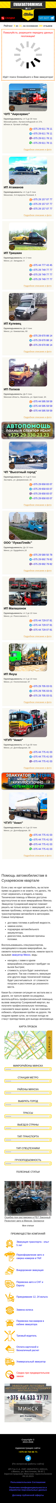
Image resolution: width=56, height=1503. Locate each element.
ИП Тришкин (13, 253)
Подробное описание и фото (38, 149)
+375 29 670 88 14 (42, 335)
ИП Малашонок (15, 608)
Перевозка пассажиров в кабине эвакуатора (30, 1322)
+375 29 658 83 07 (42, 484)
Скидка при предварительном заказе (32, 1374)
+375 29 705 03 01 (42, 686)
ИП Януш (10, 674)
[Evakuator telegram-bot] (46, 18)
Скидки (10, 18)
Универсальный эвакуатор (31, 1361)
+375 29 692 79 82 (42, 559)
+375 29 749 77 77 (42, 270)
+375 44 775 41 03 (42, 752)
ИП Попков (12, 389)
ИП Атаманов (13, 187)
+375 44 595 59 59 (42, 401)
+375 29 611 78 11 (42, 129)
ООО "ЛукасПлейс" (18, 542)
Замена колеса (24, 1310)
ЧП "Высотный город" (20, 472)
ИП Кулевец (12, 323)
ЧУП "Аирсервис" (17, 114)
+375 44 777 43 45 (42, 265)
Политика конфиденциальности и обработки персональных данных (28, 1488)
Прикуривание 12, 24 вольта (32, 1297)
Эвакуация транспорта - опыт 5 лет (32, 1243)
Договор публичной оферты (28, 1495)
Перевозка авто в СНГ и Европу (29, 1284)
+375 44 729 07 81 (42, 620)
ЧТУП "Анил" (13, 740)
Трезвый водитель (26, 1335)
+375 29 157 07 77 (42, 199)
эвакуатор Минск (21, 955)
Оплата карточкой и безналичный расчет (27, 1348)
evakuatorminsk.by (28, 11)
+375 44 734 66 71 (28, 1452)
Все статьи (28, 1225)
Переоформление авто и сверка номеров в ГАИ (30, 1256)
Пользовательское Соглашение (28, 1482)
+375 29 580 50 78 (42, 555)
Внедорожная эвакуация (30, 1270)
